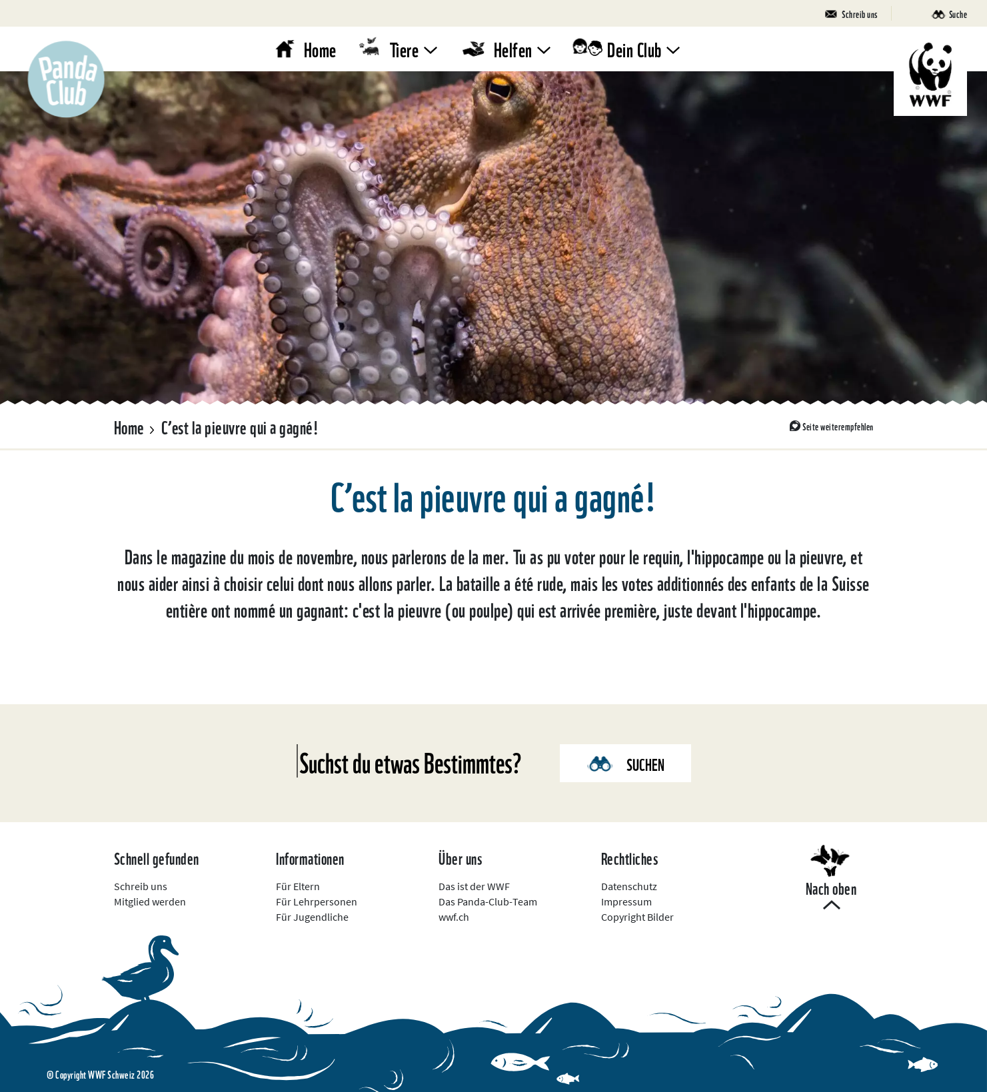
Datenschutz (629, 886)
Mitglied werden (150, 901)
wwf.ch (454, 916)
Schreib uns (140, 886)
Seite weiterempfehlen (838, 425)
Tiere (404, 48)
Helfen (513, 48)
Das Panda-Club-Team (488, 901)
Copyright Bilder (637, 916)
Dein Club (634, 48)
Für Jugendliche (312, 916)
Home (320, 48)
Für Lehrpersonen (316, 901)
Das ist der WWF (474, 886)
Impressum (626, 901)
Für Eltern (298, 886)
